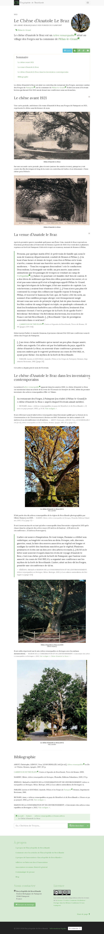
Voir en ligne (50, 408)
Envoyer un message (24, 904)
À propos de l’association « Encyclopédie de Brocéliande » (39, 857)
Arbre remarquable (64, 35)
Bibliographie (23, 77)
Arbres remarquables (75, 764)
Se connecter (75, 928)
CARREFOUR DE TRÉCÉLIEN (31, 324)
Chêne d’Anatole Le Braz (59, 656)
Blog (17, 877)
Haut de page (83, 914)
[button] (75, 51)
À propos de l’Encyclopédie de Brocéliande (33, 848)
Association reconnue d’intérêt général (31, 867)
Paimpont (30, 87)
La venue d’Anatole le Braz (28, 67)
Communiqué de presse (25, 872)
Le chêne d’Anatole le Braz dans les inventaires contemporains (43, 72)
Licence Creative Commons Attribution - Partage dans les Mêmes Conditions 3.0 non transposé (70, 902)
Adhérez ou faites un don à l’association (32, 862)
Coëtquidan (23, 276)
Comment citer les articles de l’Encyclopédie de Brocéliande (40, 853)
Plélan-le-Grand (23, 30)
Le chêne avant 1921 (26, 62)
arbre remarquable (32, 387)
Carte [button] (67, 51)
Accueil (19, 816)
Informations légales (58, 928)
